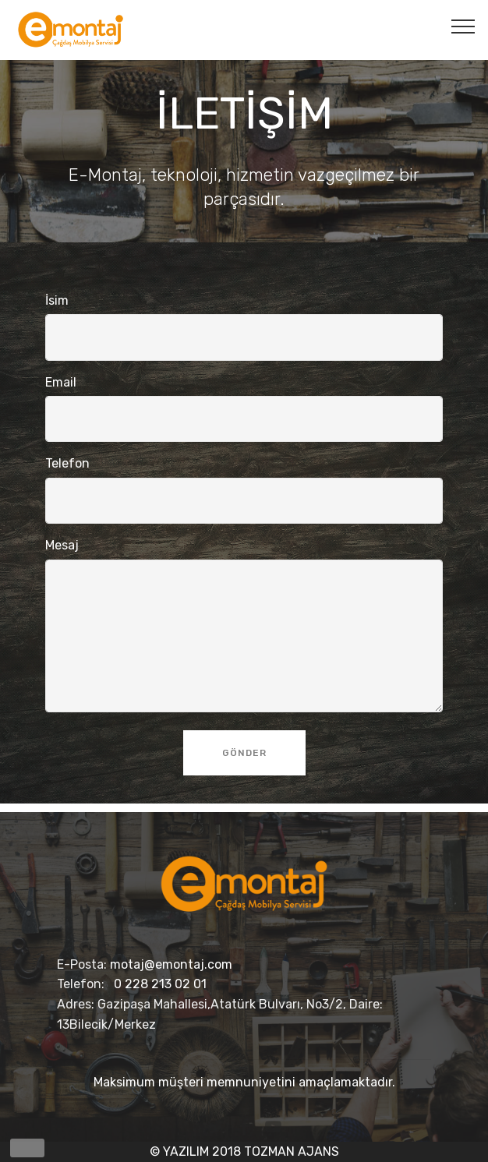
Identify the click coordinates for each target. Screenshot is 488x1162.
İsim (57, 300)
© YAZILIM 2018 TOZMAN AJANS (244, 1151)
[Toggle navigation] (463, 26)
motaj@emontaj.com (171, 964)
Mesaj (62, 545)
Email (60, 382)
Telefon (67, 463)
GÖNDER (244, 752)
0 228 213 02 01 (160, 984)
